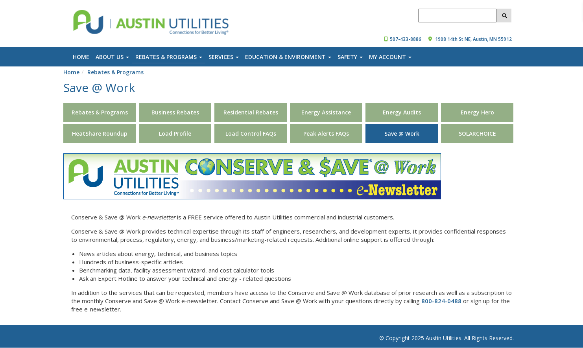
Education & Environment (288, 57)
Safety (350, 57)
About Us (112, 57)
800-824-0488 (441, 301)
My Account (390, 57)
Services (223, 57)
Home (81, 57)
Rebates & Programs (168, 57)
